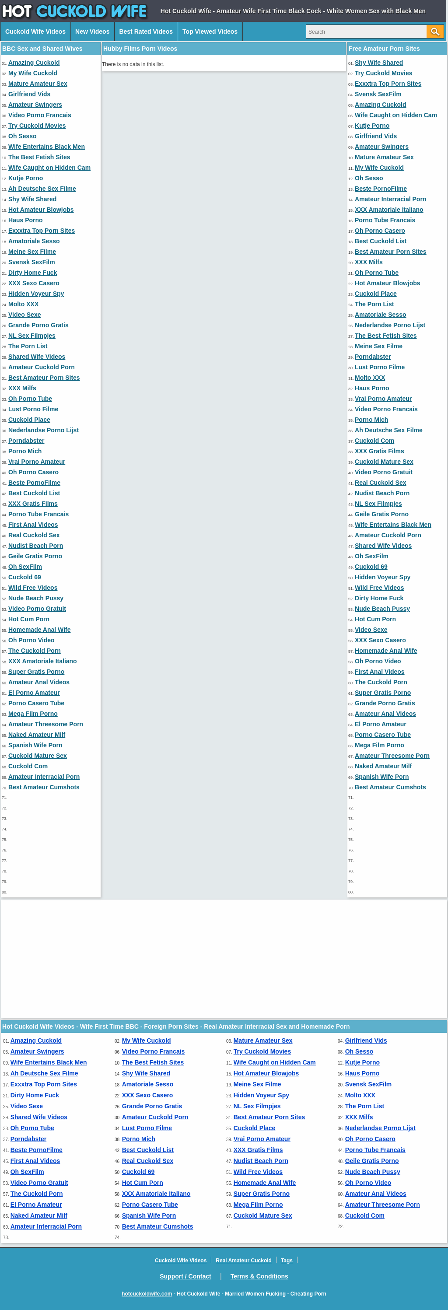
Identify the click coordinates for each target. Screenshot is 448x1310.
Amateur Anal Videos (39, 682)
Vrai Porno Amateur (36, 461)
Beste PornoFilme (34, 482)
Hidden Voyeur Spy (36, 293)
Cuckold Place (29, 419)
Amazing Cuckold (34, 62)
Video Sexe (24, 314)
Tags (287, 1260)
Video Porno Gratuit (37, 608)
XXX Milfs (22, 388)
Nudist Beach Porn (35, 545)
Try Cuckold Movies (37, 125)
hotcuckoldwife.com (147, 1294)
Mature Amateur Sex (37, 83)
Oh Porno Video (31, 640)
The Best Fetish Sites (39, 157)
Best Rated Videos (146, 31)
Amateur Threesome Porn (45, 724)
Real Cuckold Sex (34, 535)
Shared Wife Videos (36, 356)
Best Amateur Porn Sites (44, 377)
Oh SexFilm (25, 566)
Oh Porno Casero (33, 472)
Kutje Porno (25, 178)
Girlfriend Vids (29, 94)
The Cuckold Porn (34, 650)
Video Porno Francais (39, 115)
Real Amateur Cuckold (244, 1260)
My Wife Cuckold (32, 73)
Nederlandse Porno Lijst (43, 430)
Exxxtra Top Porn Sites (41, 230)
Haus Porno (25, 220)
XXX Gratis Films (33, 503)
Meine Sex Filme (32, 251)
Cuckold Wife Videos (35, 31)
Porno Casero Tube (36, 703)
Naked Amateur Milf (36, 734)
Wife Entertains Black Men (46, 146)
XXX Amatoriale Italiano (42, 661)
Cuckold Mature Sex (37, 755)
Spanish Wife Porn (35, 745)
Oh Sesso (22, 136)
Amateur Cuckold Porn (41, 367)
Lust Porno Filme (33, 409)
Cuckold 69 (24, 577)
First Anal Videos (33, 524)
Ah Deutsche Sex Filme (42, 188)
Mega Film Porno (33, 713)
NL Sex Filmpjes (32, 335)
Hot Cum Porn (28, 619)
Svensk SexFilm (31, 262)
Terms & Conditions (259, 1276)
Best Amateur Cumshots (44, 787)
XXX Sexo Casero (34, 283)
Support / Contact (185, 1276)
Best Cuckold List (34, 493)
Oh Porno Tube (30, 398)
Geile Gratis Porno (35, 556)
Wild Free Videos (32, 587)
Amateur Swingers (35, 104)
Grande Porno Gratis (38, 325)
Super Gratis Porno (36, 671)
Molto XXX (23, 304)
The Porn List (27, 346)
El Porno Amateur (34, 692)
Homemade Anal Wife (39, 629)
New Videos (92, 31)
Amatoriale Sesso (34, 241)
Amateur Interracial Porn (44, 776)
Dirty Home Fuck (32, 272)
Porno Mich (25, 451)
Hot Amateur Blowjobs (41, 209)
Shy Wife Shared (32, 199)
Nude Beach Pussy (35, 598)
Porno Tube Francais (38, 514)
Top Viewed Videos (210, 31)
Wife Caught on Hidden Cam (49, 167)
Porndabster (26, 440)
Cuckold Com (28, 766)
